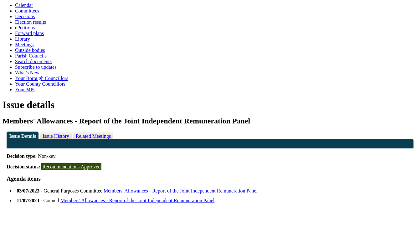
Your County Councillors (40, 84)
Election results (30, 22)
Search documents (33, 61)
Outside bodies (30, 50)
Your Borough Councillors (41, 78)
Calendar (24, 5)
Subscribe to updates (35, 67)
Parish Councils (31, 55)
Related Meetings (93, 136)
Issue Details (22, 136)
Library (22, 39)
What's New (27, 72)
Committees (27, 10)
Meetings (24, 44)
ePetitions (25, 27)
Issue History (56, 136)
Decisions (25, 16)
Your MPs (25, 89)
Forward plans (29, 33)
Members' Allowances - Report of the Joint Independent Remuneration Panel (181, 190)
